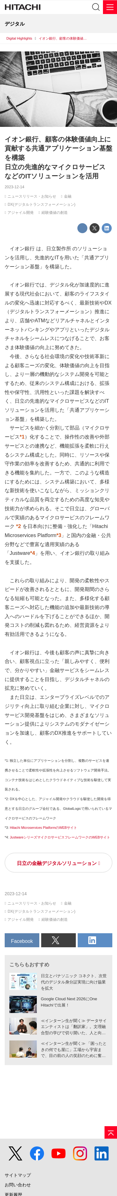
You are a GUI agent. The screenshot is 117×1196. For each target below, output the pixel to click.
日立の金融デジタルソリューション (57, 863)
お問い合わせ (18, 1185)
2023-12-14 (14, 187)
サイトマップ (18, 1175)
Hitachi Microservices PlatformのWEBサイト (43, 827)
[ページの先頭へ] (111, 1132)
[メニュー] (110, 7)
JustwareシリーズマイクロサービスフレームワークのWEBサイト (60, 837)
